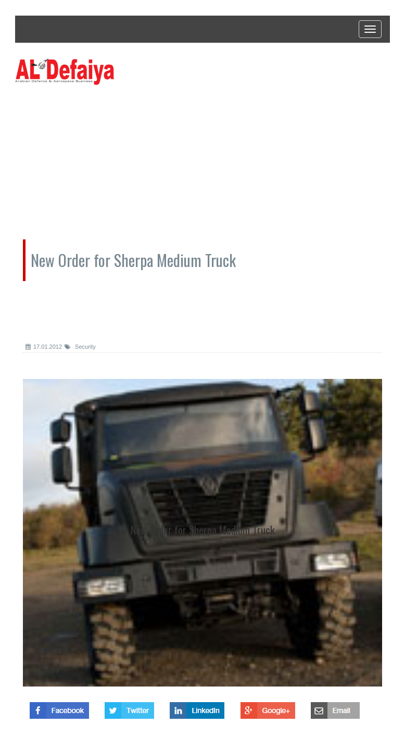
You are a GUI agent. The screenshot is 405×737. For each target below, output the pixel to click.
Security (80, 347)
